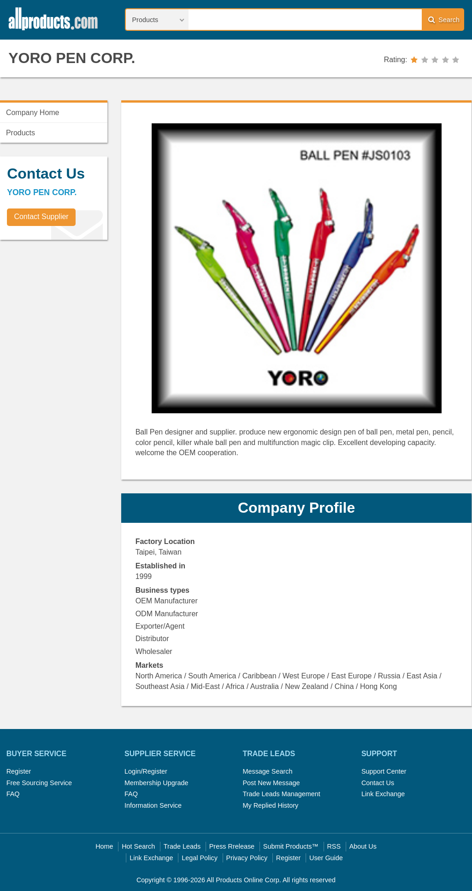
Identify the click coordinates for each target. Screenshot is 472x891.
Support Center (384, 771)
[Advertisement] (69, 311)
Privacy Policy (247, 858)
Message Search (267, 771)
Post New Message (271, 783)
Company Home (32, 112)
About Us (363, 846)
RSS (334, 846)
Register (18, 771)
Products (20, 133)
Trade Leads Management (281, 794)
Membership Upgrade (156, 783)
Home (104, 846)
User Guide (326, 858)
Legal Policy (200, 858)
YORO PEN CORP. (71, 58)
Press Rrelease (231, 846)
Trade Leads (182, 846)
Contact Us (377, 783)
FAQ (13, 794)
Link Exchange (383, 794)
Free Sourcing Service (39, 783)
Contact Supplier (41, 216)
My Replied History (270, 805)
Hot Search (138, 846)
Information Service (153, 805)
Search (444, 19)
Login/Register (145, 771)
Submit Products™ (291, 846)
